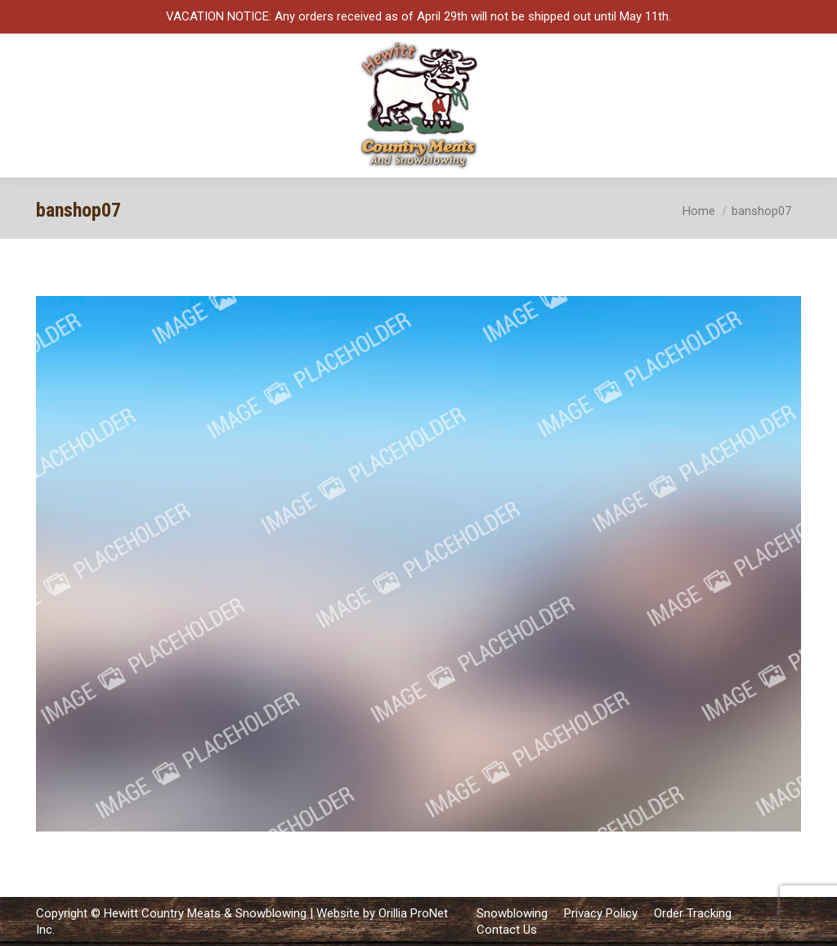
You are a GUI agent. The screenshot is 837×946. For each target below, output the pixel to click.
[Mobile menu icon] (811, 105)
